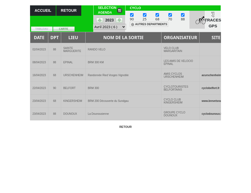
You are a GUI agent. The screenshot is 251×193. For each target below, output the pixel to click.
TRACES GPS (213, 23)
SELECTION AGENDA (107, 10)
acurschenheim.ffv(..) (215, 75)
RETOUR (69, 10)
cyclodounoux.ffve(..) (215, 113)
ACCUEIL (43, 10)
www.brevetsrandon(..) (216, 100)
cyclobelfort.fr (211, 88)
